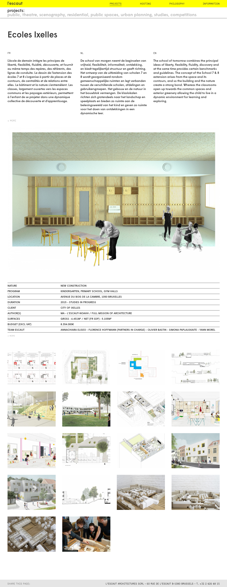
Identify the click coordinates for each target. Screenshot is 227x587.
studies (161, 15)
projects (116, 3)
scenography (52, 15)
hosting (145, 3)
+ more (12, 121)
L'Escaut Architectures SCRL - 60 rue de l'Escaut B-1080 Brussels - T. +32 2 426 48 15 (163, 583)
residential (77, 15)
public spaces (104, 15)
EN (154, 53)
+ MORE (11, 336)
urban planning (136, 15)
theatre (29, 15)
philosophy (176, 3)
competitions (183, 15)
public (13, 15)
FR (9, 53)
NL (81, 53)
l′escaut (15, 4)
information (211, 3)
